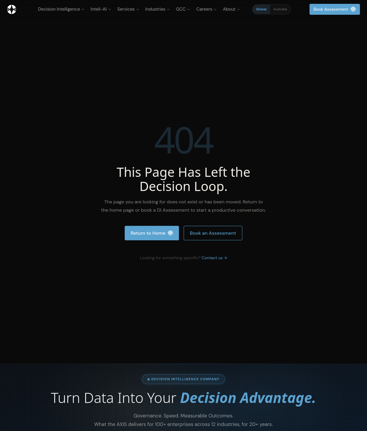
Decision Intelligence (61, 9)
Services (128, 9)
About (231, 9)
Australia (280, 9)
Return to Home (152, 233)
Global (261, 9)
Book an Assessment (213, 233)
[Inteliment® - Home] (11, 9)
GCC (183, 9)
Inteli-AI (100, 9)
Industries (157, 9)
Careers (206, 9)
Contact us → (214, 257)
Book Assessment (335, 9)
